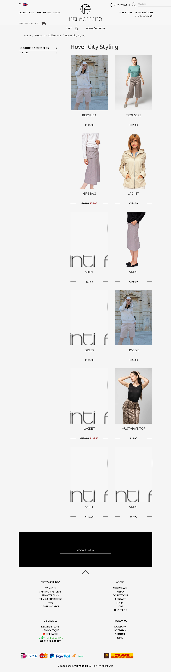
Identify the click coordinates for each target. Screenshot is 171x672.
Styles (24, 52)
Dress (89, 350)
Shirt (89, 271)
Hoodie (133, 350)
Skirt (133, 271)
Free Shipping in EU (29, 23)
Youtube (120, 634)
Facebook (120, 626)
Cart (72, 28)
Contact (120, 599)
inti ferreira (85, 12)
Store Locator (144, 16)
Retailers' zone (144, 12)
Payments (50, 588)
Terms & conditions (50, 599)
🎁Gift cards (50, 634)
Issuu (120, 637)
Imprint (120, 602)
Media (56, 12)
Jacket (133, 193)
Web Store (125, 12)
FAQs (50, 602)
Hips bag (89, 193)
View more (85, 549)
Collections (26, 12)
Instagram (120, 630)
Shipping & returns (50, 591)
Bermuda (89, 115)
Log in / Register (95, 28)
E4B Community (50, 641)
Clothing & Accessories (34, 48)
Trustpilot (120, 610)
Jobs (120, 606)
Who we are (44, 12)
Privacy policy (50, 595)
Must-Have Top (133, 428)
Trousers (133, 115)
